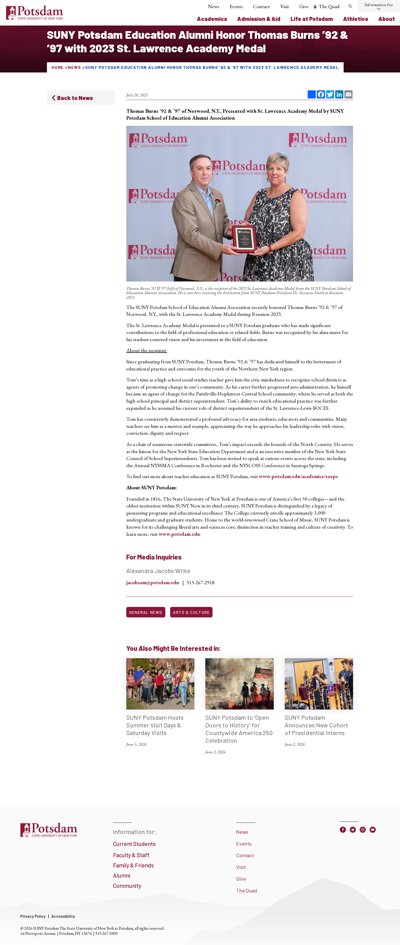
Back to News (75, 97)
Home (58, 67)
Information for (379, 4)
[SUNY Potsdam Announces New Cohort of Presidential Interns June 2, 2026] (319, 703)
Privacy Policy (33, 916)
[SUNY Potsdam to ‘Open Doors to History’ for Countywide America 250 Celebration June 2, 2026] (239, 706)
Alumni (121, 875)
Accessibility (63, 916)
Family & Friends (133, 865)
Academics (212, 18)
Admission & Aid (258, 18)
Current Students (134, 843)
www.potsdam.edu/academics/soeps (298, 476)
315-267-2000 (106, 933)
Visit (284, 6)
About (386, 18)
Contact (261, 6)
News (213, 6)
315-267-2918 (200, 582)
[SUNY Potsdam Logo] (34, 18)
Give (303, 6)
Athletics (355, 18)
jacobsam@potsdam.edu (152, 582)
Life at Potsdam (312, 18)
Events (236, 6)
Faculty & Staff (131, 855)
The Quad (329, 6)
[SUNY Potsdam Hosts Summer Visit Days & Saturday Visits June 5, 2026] (160, 703)
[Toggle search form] (350, 6)
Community (127, 885)
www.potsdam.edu (179, 534)
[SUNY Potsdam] (48, 835)
